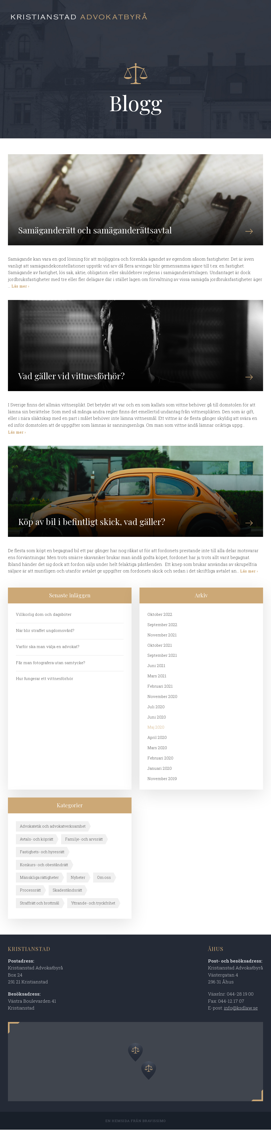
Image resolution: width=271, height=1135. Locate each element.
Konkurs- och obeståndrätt (44, 869)
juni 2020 (156, 722)
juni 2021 (156, 670)
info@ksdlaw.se (241, 1013)
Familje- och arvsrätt (84, 844)
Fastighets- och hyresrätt (42, 857)
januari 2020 (159, 773)
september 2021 (162, 660)
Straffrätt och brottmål (39, 908)
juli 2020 (156, 711)
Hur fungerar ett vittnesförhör (45, 683)
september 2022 (163, 629)
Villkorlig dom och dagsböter (44, 619)
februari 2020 (160, 763)
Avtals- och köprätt (36, 844)
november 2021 (162, 639)
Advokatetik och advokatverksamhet (52, 831)
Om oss (104, 882)
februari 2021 (160, 691)
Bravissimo (154, 1126)
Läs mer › (20, 287)
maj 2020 (155, 732)
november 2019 (162, 783)
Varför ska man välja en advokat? (48, 651)
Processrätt (30, 895)
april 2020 (157, 742)
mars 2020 (157, 753)
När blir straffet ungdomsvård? (45, 635)
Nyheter (78, 882)
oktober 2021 (159, 650)
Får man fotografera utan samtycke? (51, 667)
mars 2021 (156, 680)
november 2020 (162, 701)
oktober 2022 (160, 619)
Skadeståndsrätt (67, 895)
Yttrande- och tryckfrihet (93, 908)
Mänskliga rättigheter (39, 882)
